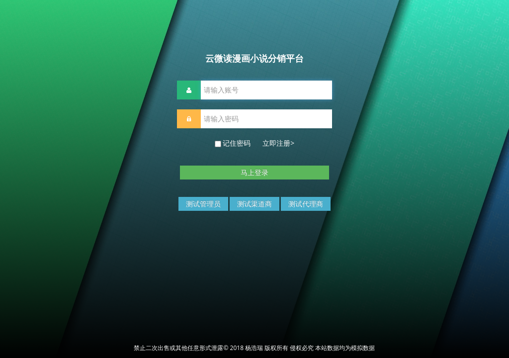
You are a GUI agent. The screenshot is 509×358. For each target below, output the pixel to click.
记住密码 (254, 143)
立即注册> (278, 143)
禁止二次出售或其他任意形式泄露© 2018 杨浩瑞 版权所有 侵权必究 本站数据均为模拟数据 (254, 348)
